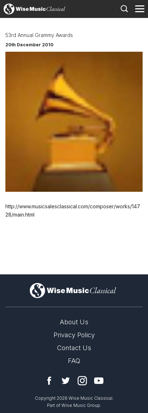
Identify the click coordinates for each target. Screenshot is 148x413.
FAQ (74, 361)
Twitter (65, 380)
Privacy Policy (74, 335)
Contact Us (74, 348)
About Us (74, 322)
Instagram (82, 380)
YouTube (98, 380)
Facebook (49, 380)
